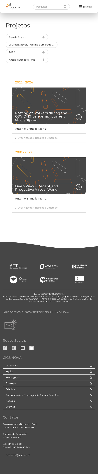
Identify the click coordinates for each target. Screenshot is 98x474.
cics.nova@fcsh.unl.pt (18, 455)
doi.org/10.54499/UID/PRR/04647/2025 (49, 294)
